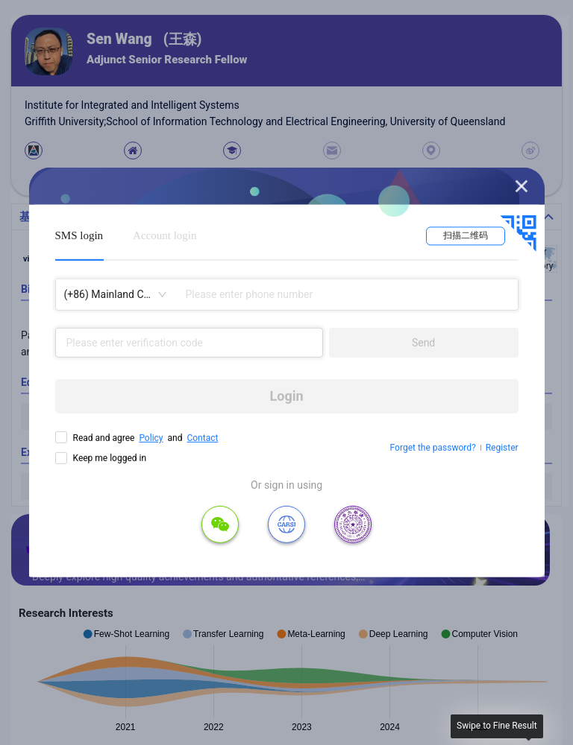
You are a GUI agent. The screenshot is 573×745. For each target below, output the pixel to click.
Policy (151, 438)
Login (287, 396)
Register (502, 448)
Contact (202, 438)
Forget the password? (433, 448)
